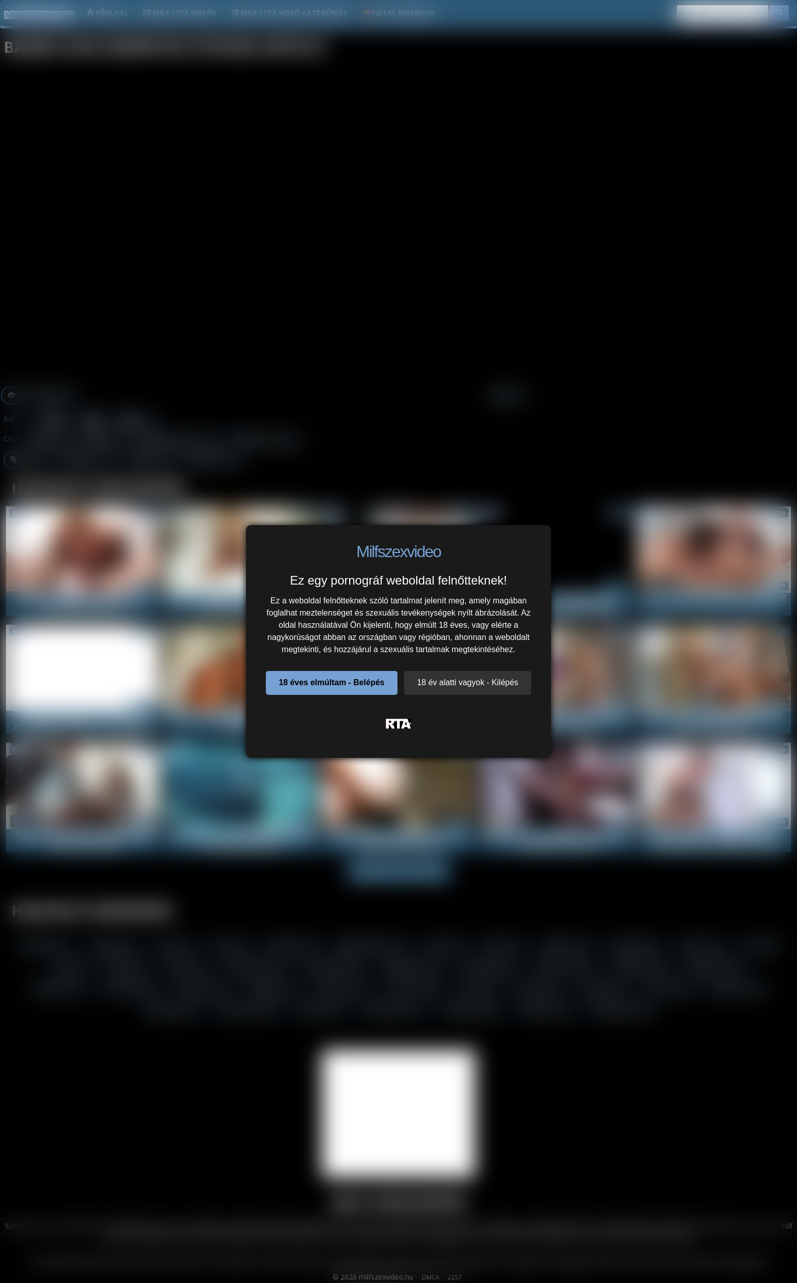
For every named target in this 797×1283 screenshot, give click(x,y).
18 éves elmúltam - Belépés (331, 682)
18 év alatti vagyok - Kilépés (467, 682)
